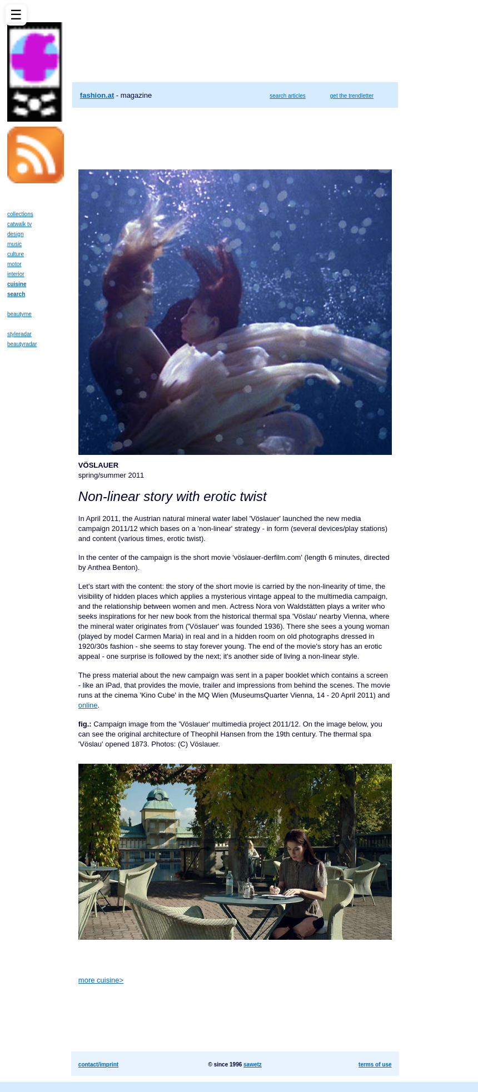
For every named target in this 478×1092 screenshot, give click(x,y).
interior (15, 274)
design (15, 234)
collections (20, 214)
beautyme (19, 314)
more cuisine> (100, 980)
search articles (287, 96)
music (14, 244)
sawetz (252, 1064)
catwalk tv (19, 224)
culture (15, 254)
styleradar (19, 334)
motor (14, 264)
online (88, 705)
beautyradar (22, 344)
